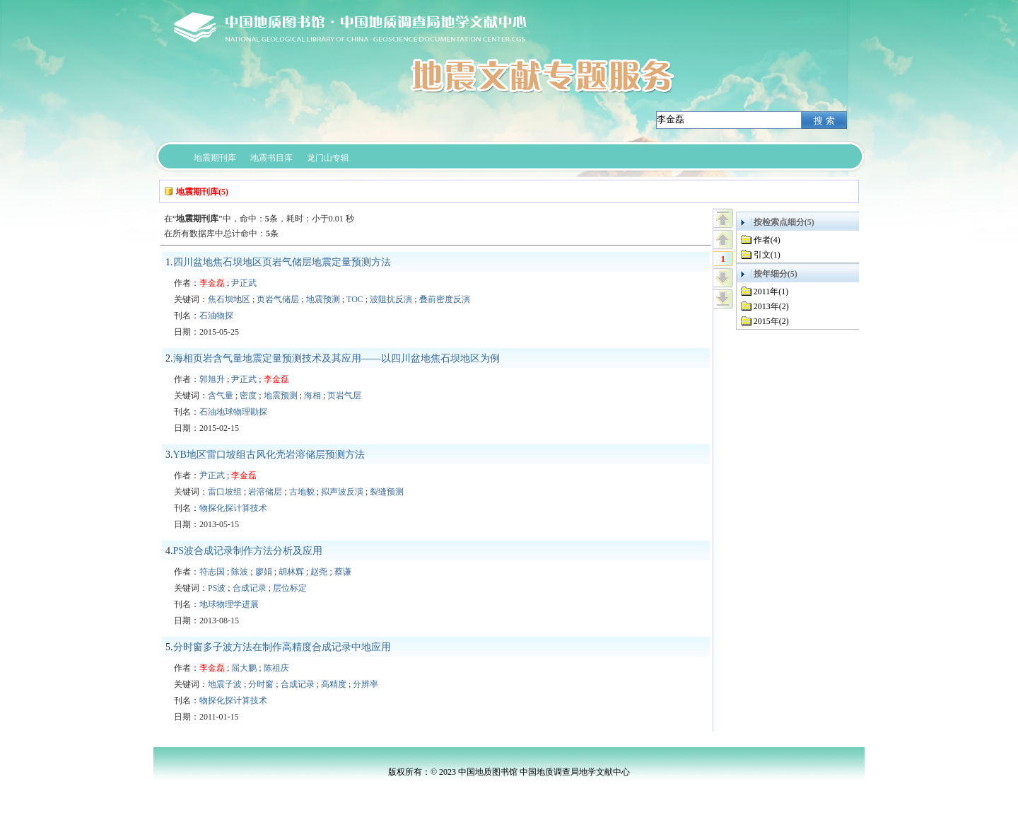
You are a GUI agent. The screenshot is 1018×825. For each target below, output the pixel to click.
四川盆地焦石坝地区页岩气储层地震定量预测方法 (282, 262)
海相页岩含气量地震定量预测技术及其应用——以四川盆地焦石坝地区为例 (336, 358)
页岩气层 (344, 395)
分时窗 (261, 684)
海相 (312, 395)
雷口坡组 (225, 492)
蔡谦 (342, 572)
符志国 (212, 572)
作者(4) (767, 240)
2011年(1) (771, 291)
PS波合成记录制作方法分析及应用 (248, 551)
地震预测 (323, 299)
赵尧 (318, 572)
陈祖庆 (276, 668)
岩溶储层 (265, 492)
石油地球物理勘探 (233, 412)
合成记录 (250, 588)
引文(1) (767, 255)
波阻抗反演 (391, 299)
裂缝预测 (387, 492)
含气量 (220, 395)
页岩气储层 (278, 299)
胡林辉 (291, 572)
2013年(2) (771, 306)
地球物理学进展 (229, 604)
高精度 (333, 684)
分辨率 (365, 684)
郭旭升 (212, 379)
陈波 (239, 572)
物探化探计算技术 (233, 508)
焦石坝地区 (229, 299)
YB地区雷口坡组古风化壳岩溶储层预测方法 (269, 454)
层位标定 (290, 588)
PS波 (217, 588)
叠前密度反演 (444, 299)
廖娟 (263, 572)
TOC (354, 299)
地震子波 (225, 684)
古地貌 (302, 492)
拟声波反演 (342, 492)
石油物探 (216, 316)
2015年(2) (771, 321)
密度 (248, 395)
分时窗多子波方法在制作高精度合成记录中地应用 (282, 647)
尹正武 (244, 283)
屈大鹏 (244, 668)
